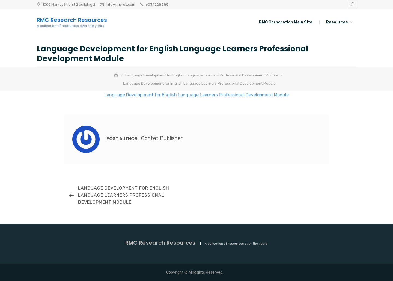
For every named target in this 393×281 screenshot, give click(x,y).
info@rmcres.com (120, 4)
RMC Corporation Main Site (285, 22)
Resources (337, 22)
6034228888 (157, 4)
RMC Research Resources (72, 20)
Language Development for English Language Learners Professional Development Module (196, 94)
